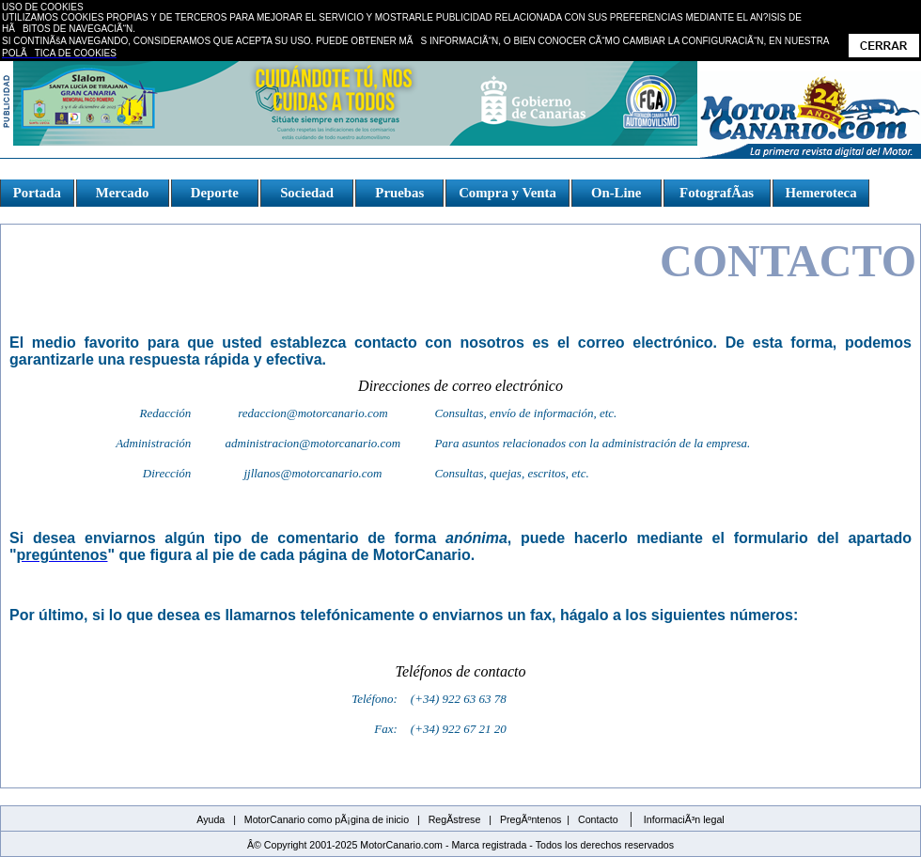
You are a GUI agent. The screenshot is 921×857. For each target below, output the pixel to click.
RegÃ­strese (455, 819)
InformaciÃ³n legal (684, 819)
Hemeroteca (820, 192)
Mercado (121, 192)
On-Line (616, 192)
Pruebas (399, 192)
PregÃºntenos (531, 819)
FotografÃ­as (716, 192)
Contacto (598, 819)
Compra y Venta (507, 192)
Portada (37, 192)
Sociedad (307, 192)
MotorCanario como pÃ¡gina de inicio (326, 819)
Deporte (214, 192)
